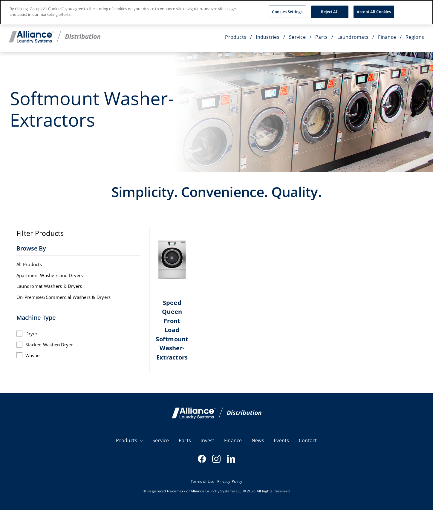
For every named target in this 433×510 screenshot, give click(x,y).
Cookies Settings (287, 10)
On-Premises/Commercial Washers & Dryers (63, 297)
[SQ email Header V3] (216, 410)
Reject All (329, 10)
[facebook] (202, 459)
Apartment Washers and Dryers (49, 275)
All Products (29, 264)
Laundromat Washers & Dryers (49, 286)
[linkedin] (231, 459)
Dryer (31, 334)
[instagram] (216, 459)
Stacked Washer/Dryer (49, 345)
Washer (33, 355)
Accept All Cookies (374, 10)
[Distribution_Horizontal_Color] (54, 33)
